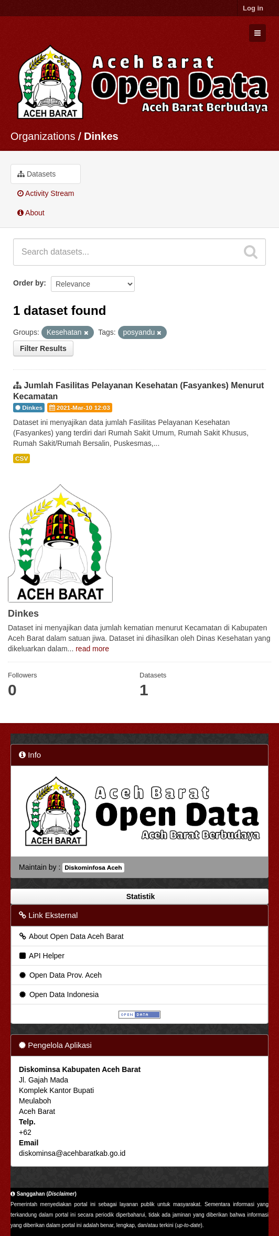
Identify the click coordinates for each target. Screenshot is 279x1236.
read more (92, 648)
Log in (253, 8)
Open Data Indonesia (58, 994)
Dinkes (101, 136)
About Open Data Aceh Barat (71, 936)
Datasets (36, 174)
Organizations (42, 136)
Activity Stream (45, 193)
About (31, 213)
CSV (21, 458)
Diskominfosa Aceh (93, 867)
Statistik (139, 896)
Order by (28, 283)
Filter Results (43, 348)
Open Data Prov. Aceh (60, 975)
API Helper (41, 955)
